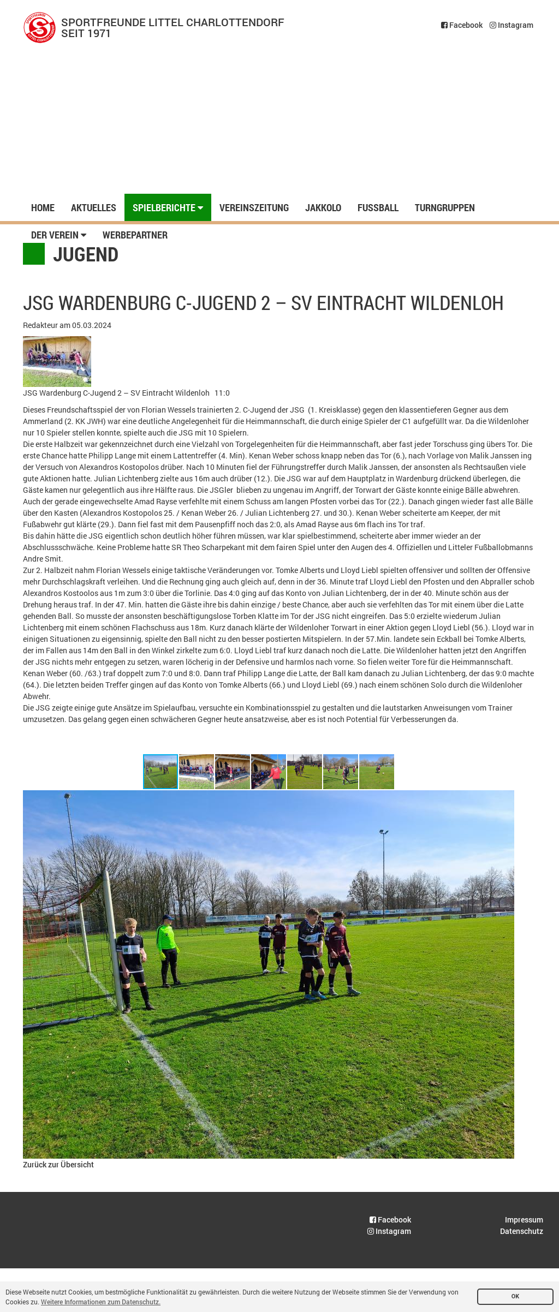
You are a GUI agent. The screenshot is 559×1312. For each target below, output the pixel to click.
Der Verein (58, 234)
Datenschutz (521, 1231)
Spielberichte (168, 207)
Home (43, 207)
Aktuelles (93, 207)
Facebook (462, 25)
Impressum (524, 1219)
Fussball (378, 207)
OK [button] (515, 1296)
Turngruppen (445, 207)
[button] (197, 771)
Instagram (511, 25)
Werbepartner (135, 234)
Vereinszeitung (254, 207)
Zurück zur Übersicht (58, 1164)
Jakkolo (323, 207)
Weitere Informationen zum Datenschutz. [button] (100, 1301)
